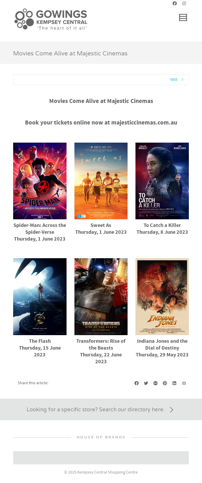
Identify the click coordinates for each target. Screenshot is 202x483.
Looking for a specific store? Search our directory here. (101, 410)
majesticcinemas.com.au (144, 123)
